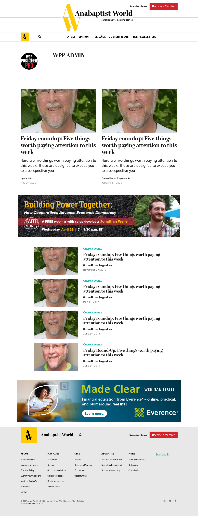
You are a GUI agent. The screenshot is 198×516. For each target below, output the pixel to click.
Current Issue (119, 37)
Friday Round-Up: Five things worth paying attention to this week (123, 353)
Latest (71, 37)
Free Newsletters (144, 37)
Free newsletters (136, 459)
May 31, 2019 (91, 301)
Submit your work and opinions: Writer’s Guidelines (31, 481)
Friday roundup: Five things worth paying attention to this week (58, 146)
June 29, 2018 (91, 333)
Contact (24, 492)
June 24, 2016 (91, 365)
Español (100, 37)
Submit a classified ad (111, 465)
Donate (77, 459)
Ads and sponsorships (111, 459)
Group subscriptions (56, 470)
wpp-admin (26, 178)
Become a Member (163, 6)
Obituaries (133, 465)
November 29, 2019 (94, 269)
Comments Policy (69, 501)
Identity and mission (30, 465)
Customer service (55, 481)
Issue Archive (53, 486)
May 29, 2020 (28, 182)
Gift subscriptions (55, 475)
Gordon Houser (109, 178)
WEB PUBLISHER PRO (35, 504)
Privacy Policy (58, 501)
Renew (143, 6)
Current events (92, 248)
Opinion (85, 37)
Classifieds (133, 470)
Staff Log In (162, 454)
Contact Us (80, 501)
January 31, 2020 (112, 182)
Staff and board (28, 459)
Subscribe (134, 6)
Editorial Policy (28, 470)
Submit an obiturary (110, 470)
